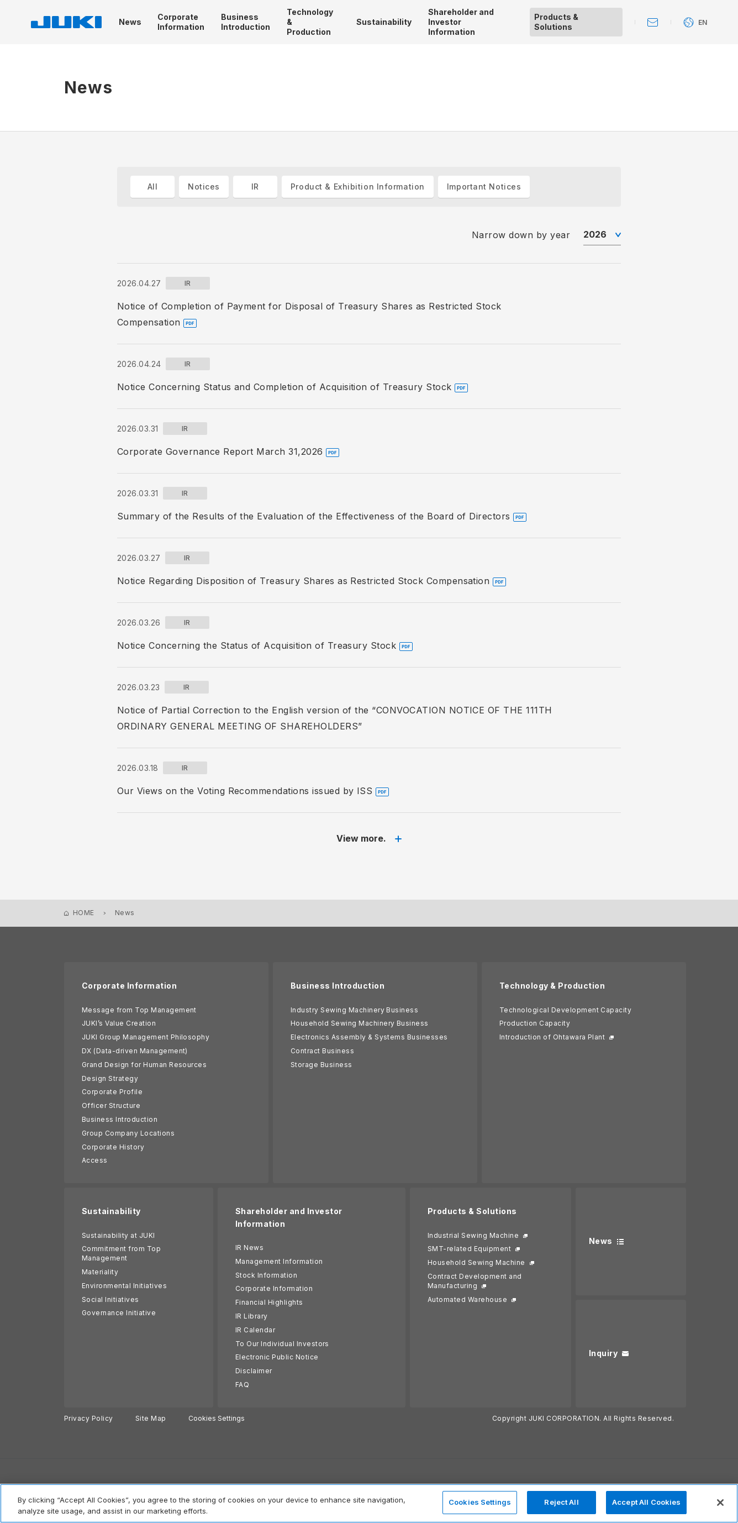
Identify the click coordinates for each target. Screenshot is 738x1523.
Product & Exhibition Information (358, 186)
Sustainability (111, 1211)
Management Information (279, 1261)
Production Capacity (534, 1023)
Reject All (561, 1502)
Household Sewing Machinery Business (360, 1023)
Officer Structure (111, 1105)
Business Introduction (119, 1119)
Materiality (100, 1272)
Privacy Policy (88, 1418)
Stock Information (266, 1275)
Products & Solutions (472, 1211)
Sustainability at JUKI (118, 1235)
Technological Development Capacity (565, 1010)
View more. (361, 838)
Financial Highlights (269, 1302)
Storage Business (321, 1064)
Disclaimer (253, 1371)
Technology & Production (552, 985)
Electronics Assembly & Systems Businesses (369, 1037)
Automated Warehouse (467, 1299)
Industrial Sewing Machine (473, 1235)
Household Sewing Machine (476, 1262)
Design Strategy (110, 1078)
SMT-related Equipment (469, 1248)
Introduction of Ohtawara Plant (552, 1037)
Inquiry (603, 1353)
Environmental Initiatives (124, 1286)
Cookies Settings (216, 1418)
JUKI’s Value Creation (119, 1023)
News (601, 1241)
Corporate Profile (112, 1092)
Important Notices (484, 186)
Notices (204, 186)
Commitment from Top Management (121, 1253)
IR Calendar (255, 1330)
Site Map (150, 1418)
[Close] (720, 1502)
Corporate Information (129, 985)
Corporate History (113, 1147)
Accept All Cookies (646, 1502)
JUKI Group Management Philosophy (145, 1037)
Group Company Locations (128, 1133)
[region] (369, 1503)
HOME (83, 912)
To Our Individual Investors (282, 1344)
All (152, 186)
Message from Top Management (139, 1010)
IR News (249, 1247)
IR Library (251, 1316)
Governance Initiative (119, 1313)
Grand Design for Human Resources (144, 1064)
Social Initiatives (110, 1299)
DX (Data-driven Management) (135, 1051)
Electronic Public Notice (277, 1357)
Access (95, 1160)
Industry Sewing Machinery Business (354, 1010)
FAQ (242, 1384)
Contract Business (322, 1051)
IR (255, 186)
